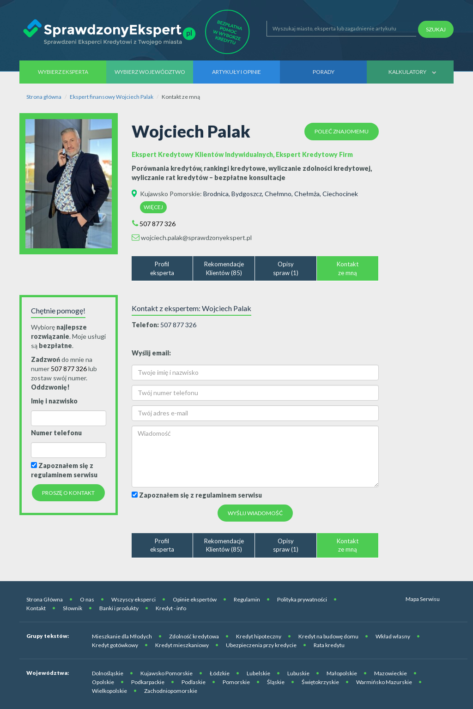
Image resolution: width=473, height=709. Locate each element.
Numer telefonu (56, 433)
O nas (87, 599)
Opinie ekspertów (195, 599)
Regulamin (247, 599)
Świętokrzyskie (320, 682)
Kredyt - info (171, 608)
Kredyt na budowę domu (328, 636)
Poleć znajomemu (342, 131)
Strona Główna (44, 599)
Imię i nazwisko (54, 401)
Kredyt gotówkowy (115, 645)
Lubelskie (258, 673)
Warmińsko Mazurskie (384, 682)
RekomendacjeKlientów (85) (224, 268)
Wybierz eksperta (63, 71)
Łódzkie (220, 673)
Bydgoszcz (246, 194)
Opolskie (103, 682)
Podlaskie (194, 682)
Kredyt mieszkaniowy (182, 645)
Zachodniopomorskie (170, 690)
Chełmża (307, 194)
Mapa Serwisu (423, 598)
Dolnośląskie (107, 673)
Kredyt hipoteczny (258, 636)
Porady (323, 71)
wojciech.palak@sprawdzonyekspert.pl (196, 237)
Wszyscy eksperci (133, 599)
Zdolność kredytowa (194, 636)
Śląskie (276, 682)
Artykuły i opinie (236, 71)
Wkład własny (393, 636)
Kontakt (36, 608)
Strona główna (43, 96)
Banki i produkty (119, 608)
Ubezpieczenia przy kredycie (261, 645)
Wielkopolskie (109, 690)
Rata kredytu (329, 645)
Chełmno (278, 194)
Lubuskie (298, 673)
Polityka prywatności (302, 599)
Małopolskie (342, 673)
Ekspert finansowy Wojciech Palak (111, 96)
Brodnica (216, 194)
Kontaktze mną (347, 268)
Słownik (72, 608)
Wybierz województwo (150, 71)
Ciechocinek (340, 194)
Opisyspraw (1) (285, 268)
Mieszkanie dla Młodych (122, 636)
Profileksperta (162, 268)
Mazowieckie (390, 673)
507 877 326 (157, 224)
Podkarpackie (147, 682)
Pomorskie (236, 682)
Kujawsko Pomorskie (170, 194)
